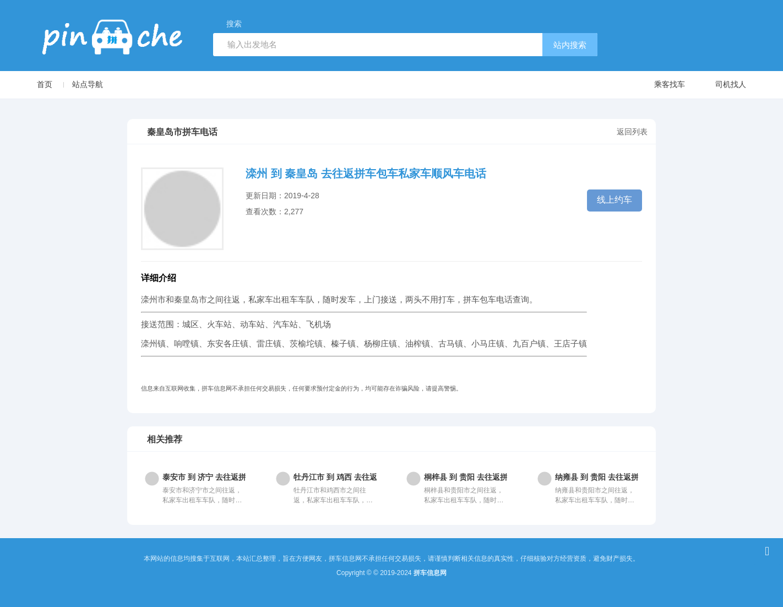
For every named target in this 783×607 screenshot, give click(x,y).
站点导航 (87, 84)
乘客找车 (659, 85)
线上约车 (614, 199)
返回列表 (632, 131)
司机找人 (720, 85)
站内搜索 (569, 45)
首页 (44, 84)
